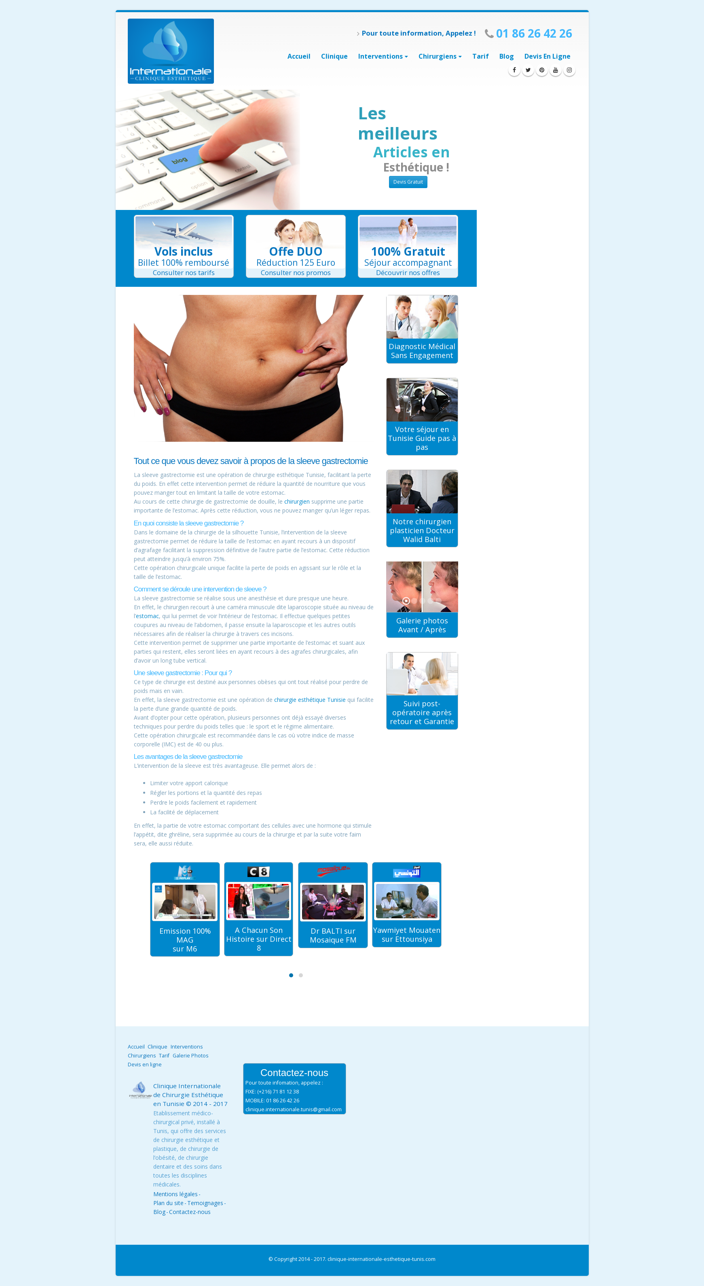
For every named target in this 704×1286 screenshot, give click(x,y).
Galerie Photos (191, 1055)
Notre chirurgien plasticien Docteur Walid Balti (422, 530)
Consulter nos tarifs (184, 272)
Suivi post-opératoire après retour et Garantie (422, 712)
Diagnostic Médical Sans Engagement (422, 350)
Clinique (334, 56)
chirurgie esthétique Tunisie (310, 699)
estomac (147, 616)
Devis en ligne (547, 56)
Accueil (299, 56)
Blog (506, 56)
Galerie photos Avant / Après (422, 625)
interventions (380, 56)
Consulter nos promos (296, 272)
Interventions (187, 1046)
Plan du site (168, 1203)
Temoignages (205, 1203)
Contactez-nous (190, 1212)
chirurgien (297, 501)
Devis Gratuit (408, 181)
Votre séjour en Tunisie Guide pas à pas (422, 438)
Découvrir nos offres (408, 272)
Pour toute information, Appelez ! (416, 33)
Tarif (480, 56)
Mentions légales (175, 1194)
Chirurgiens (438, 56)
